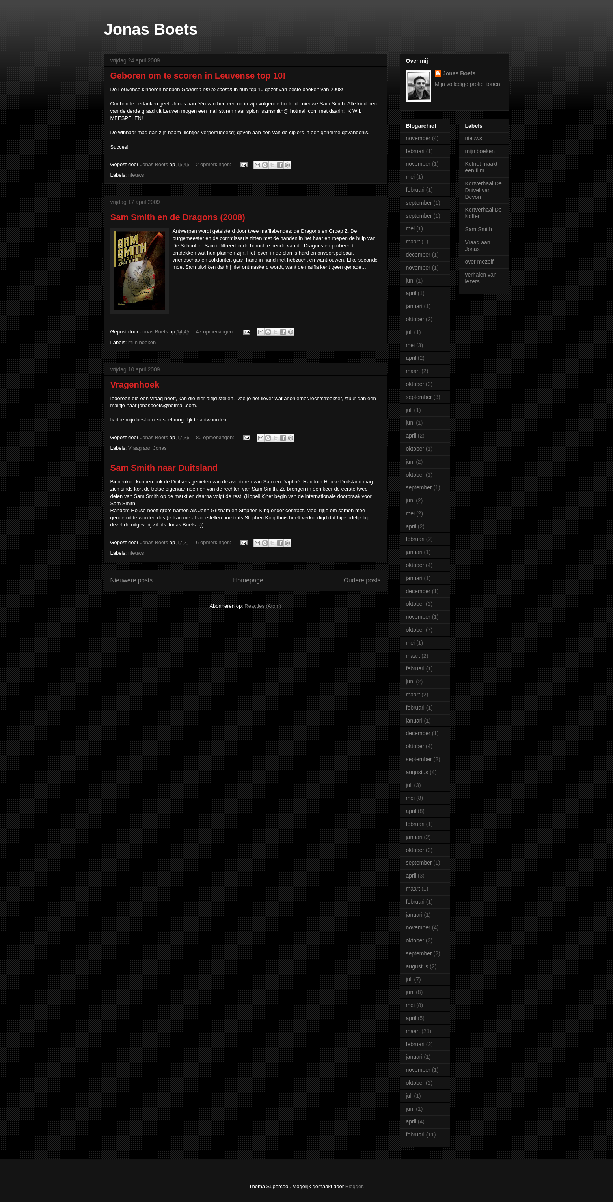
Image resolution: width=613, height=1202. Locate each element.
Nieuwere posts (131, 580)
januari (414, 306)
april (411, 293)
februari (415, 151)
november (418, 138)
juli (409, 332)
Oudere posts (362, 580)
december (418, 254)
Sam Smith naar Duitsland (164, 468)
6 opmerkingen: (214, 542)
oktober (415, 319)
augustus (417, 772)
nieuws (136, 175)
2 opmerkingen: (214, 164)
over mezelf (479, 261)
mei (410, 177)
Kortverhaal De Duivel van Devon (483, 190)
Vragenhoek (135, 384)
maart (413, 241)
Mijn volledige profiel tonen (467, 84)
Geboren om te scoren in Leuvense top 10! (198, 76)
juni (410, 280)
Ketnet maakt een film (481, 167)
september (419, 203)
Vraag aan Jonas (147, 448)
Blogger (354, 1186)
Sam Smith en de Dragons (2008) (177, 217)
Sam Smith (478, 229)
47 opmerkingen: (215, 332)
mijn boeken (142, 342)
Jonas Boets (151, 29)
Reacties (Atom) (262, 606)
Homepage (248, 580)
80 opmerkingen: (215, 437)
